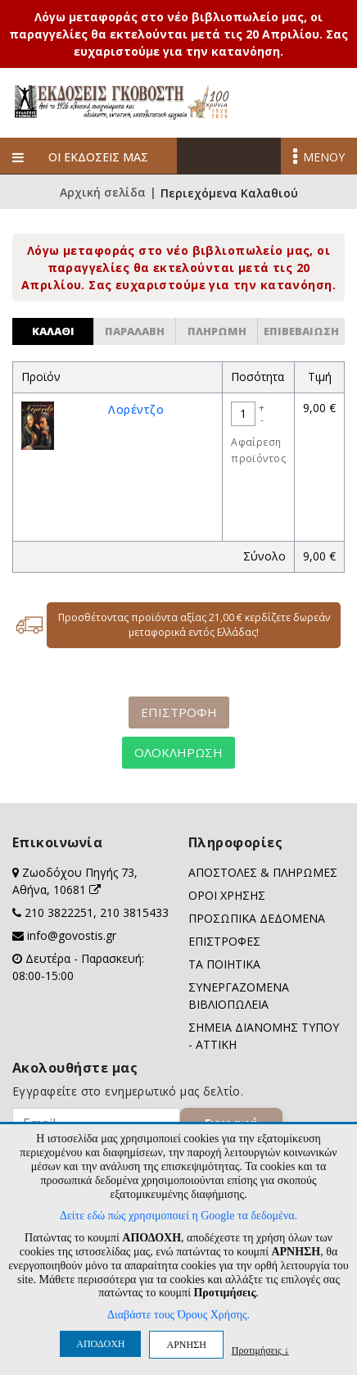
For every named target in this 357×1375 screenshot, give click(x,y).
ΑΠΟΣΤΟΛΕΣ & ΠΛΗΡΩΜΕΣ (262, 872)
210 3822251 (59, 912)
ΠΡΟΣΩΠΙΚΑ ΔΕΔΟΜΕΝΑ (256, 918)
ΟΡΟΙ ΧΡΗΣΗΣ (226, 895)
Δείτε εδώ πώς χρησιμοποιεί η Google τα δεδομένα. (178, 1215)
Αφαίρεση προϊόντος (258, 450)
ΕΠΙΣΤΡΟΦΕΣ (224, 941)
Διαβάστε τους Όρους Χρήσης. (178, 1315)
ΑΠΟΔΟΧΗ (100, 1344)
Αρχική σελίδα (103, 193)
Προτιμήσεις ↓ (260, 1350)
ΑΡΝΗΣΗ (186, 1344)
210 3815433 (134, 912)
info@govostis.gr (71, 935)
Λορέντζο (136, 409)
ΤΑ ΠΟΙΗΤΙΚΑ (224, 964)
